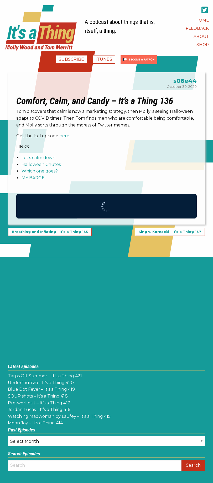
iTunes (104, 59)
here (64, 135)
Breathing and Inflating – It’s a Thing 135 (50, 232)
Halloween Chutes (41, 164)
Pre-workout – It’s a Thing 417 (39, 402)
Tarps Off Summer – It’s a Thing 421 (45, 375)
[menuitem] (202, 20)
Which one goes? (40, 171)
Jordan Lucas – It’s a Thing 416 (39, 409)
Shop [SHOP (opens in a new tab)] (202, 44)
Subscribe (71, 59)
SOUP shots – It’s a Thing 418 (38, 396)
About (201, 36)
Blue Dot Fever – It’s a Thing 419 (41, 389)
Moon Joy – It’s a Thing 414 (35, 422)
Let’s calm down (38, 157)
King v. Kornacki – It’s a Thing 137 (170, 232)
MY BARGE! (33, 177)
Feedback (197, 28)
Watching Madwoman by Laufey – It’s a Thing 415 (59, 416)
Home (202, 20)
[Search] (94, 465)
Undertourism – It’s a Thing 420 (41, 382)
